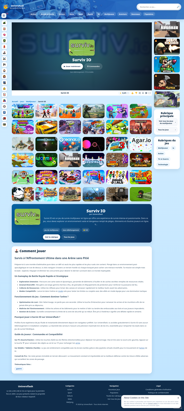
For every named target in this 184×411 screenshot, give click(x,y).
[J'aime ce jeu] (132, 93)
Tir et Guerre (163, 159)
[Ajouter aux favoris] (143, 93)
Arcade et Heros (47, 14)
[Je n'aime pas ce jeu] (136, 93)
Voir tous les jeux (114, 399)
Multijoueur (109, 14)
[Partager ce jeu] (140, 93)
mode (60, 291)
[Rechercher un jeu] (159, 7)
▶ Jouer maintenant (72, 66)
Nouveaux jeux (114, 389)
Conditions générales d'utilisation (158, 389)
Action (33, 14)
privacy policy (153, 403)
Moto (71, 14)
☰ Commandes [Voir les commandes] (93, 66)
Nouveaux (135, 14)
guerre (19, 369)
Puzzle (90, 14)
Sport (81, 14)
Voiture (62, 14)
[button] (124, 93)
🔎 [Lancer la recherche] (178, 7)
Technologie (163, 164)
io (173, 148)
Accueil (15, 101)
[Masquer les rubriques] (3, 15)
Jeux (22, 101)
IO (99, 14)
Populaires (149, 14)
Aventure (123, 14)
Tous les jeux (69, 237)
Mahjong (69, 402)
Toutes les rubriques (114, 396)
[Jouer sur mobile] (146, 93)
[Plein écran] (149, 93)
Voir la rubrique (51, 237)
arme (78, 343)
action (142, 348)
